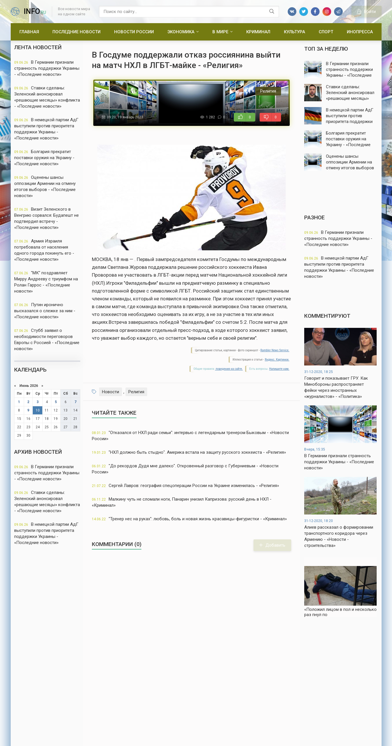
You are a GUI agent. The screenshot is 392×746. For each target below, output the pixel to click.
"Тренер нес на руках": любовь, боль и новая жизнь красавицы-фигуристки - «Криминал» (189, 518)
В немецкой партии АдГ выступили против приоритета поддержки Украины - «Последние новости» (46, 129)
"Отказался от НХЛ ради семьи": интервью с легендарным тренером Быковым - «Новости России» (190, 435)
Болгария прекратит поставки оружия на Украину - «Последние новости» (44, 157)
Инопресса (360, 31)
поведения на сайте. (229, 369)
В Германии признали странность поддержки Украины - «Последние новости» (46, 68)
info (35, 11)
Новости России (134, 31)
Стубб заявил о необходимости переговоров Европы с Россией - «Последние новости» (46, 339)
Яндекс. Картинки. (277, 359)
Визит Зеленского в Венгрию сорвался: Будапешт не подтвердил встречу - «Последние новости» (46, 218)
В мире (220, 31)
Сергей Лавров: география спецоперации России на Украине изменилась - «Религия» (185, 485)
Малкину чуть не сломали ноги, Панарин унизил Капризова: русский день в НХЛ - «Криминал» (181, 502)
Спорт (326, 31)
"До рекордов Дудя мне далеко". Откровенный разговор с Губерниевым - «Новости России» (185, 469)
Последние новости (76, 31)
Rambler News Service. (274, 350)
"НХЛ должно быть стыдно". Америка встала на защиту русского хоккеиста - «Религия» (189, 452)
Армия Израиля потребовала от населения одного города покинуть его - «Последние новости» (44, 250)
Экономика (180, 31)
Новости (110, 391)
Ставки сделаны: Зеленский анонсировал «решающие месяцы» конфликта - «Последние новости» (47, 97)
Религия (136, 391)
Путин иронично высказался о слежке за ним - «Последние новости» (44, 310)
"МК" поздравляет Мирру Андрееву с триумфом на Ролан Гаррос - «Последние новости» (46, 282)
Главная (29, 31)
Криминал (258, 31)
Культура (294, 31)
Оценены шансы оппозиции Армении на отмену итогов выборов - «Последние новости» (45, 186)
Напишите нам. (279, 369)
